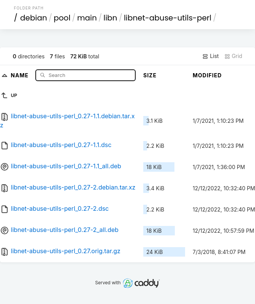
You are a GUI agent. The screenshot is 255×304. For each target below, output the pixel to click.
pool (62, 18)
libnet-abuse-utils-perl (167, 18)
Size (150, 75)
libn (110, 18)
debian (33, 18)
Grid (233, 56)
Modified (207, 75)
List (210, 56)
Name (20, 75)
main (87, 18)
